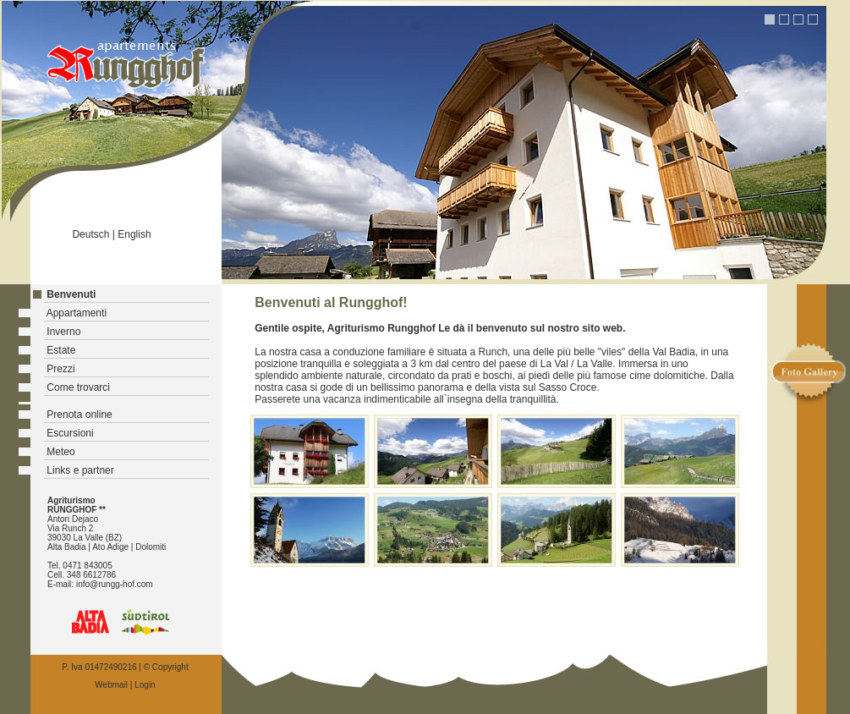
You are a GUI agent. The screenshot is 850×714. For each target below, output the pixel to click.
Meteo (60, 452)
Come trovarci (78, 387)
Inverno (63, 332)
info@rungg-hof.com (114, 584)
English (134, 234)
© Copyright (166, 667)
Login (144, 684)
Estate (61, 350)
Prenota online (79, 414)
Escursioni (70, 433)
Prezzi (60, 369)
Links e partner (80, 470)
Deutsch (90, 234)
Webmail (111, 684)
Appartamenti (77, 313)
